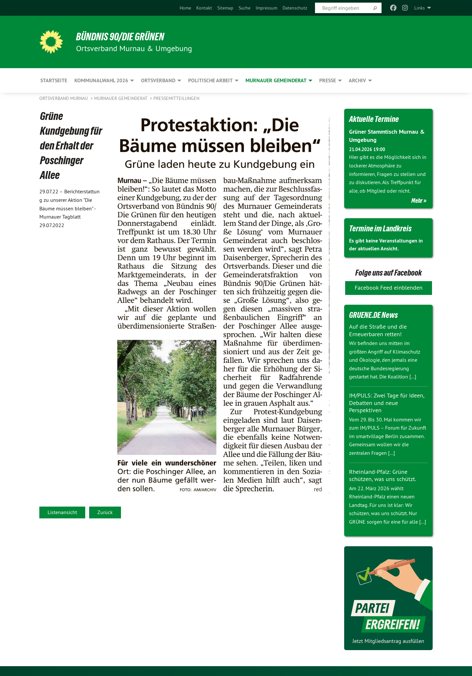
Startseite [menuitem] (53, 80)
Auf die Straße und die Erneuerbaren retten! (378, 330)
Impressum (266, 8)
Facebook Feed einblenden (389, 287)
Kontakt (204, 8)
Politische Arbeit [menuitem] (210, 80)
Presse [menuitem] (327, 80)
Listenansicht (62, 512)
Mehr (417, 200)
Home (185, 8)
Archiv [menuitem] (357, 80)
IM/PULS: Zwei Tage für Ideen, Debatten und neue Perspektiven (386, 403)
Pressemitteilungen (176, 98)
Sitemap (225, 8)
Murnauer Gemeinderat (121, 98)
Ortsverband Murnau (64, 98)
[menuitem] (185, 8)
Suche (244, 8)
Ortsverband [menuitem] (158, 80)
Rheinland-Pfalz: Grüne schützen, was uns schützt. (382, 475)
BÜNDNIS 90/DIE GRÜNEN (120, 37)
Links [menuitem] (419, 8)
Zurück (105, 512)
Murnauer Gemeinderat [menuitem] (276, 80)
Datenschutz (295, 8)
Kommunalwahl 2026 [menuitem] (101, 80)
